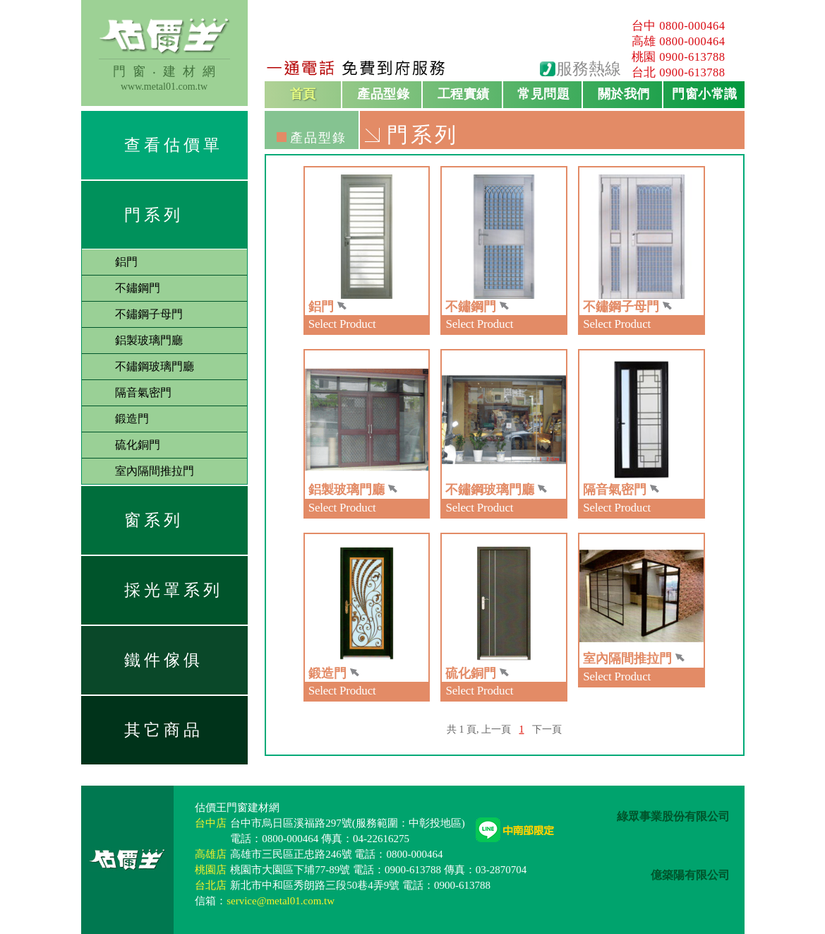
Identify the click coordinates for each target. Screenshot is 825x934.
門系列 (153, 215)
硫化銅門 (137, 445)
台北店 (211, 885)
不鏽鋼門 (137, 288)
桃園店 (211, 869)
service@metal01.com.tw (281, 900)
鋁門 (126, 262)
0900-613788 (692, 57)
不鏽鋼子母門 (149, 314)
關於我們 (624, 94)
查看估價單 (173, 145)
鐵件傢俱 (163, 660)
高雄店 (211, 854)
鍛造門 (132, 419)
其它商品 (163, 730)
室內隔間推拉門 (154, 471)
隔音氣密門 (143, 392)
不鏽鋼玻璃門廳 (154, 366)
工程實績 (464, 94)
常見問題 (543, 94)
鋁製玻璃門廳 (149, 340)
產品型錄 (383, 94)
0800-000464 (692, 25)
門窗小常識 (704, 94)
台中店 (211, 823)
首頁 (303, 94)
